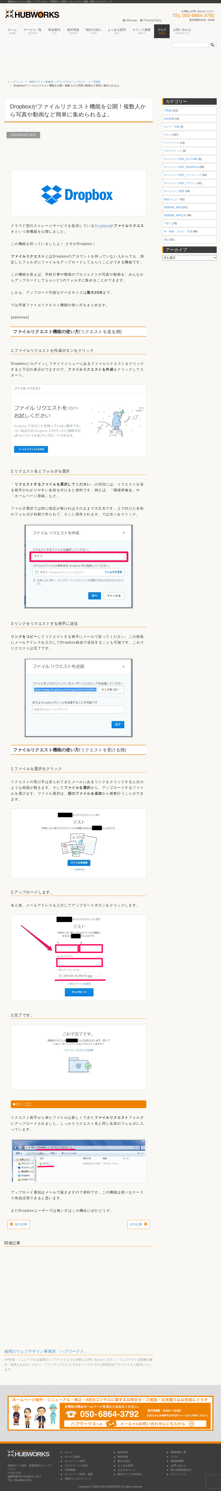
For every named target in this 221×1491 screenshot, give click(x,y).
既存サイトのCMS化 (128, 1474)
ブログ (161, 31)
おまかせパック (125, 1469)
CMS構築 (68, 1469)
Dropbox (102, 226)
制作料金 (121, 1452)
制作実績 (73, 31)
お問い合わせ (182, 31)
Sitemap (130, 20)
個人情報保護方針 (179, 1469)
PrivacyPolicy (150, 20)
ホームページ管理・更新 (77, 1474)
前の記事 (21, 1224)
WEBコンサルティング (76, 1478)
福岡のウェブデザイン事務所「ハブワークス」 (46, 1351)
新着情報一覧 (176, 1452)
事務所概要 (175, 1461)
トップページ (15, 81)
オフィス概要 (142, 31)
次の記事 (136, 1224)
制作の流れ (93, 31)
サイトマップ (176, 1474)
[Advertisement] (82, 152)
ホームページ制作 (73, 1461)
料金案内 (54, 31)
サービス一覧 (33, 31)
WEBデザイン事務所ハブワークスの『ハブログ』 (58, 81)
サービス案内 (70, 1456)
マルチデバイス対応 (74, 1465)
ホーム (12, 31)
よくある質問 (117, 31)
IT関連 (96, 81)
